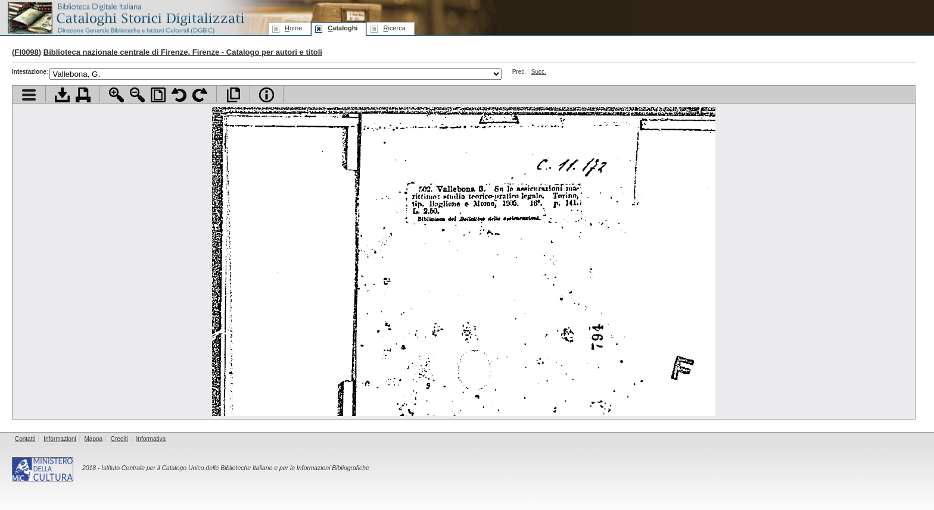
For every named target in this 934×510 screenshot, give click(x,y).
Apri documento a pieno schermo (233, 94)
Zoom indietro (137, 94)
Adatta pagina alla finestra (158, 94)
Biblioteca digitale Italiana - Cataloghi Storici (125, 17)
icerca (394, 28)
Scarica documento (62, 94)
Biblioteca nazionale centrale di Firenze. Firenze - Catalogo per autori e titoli (182, 52)
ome (293, 28)
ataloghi (342, 28)
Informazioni (59, 439)
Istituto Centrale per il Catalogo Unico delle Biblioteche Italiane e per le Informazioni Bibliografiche (235, 468)
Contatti (25, 439)
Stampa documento (83, 94)
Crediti (119, 439)
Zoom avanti (116, 94)
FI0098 (26, 52)
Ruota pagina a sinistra (179, 94)
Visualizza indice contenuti (28, 94)
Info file (266, 94)
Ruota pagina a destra (199, 94)
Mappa (94, 439)
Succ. (538, 71)
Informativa (151, 439)
